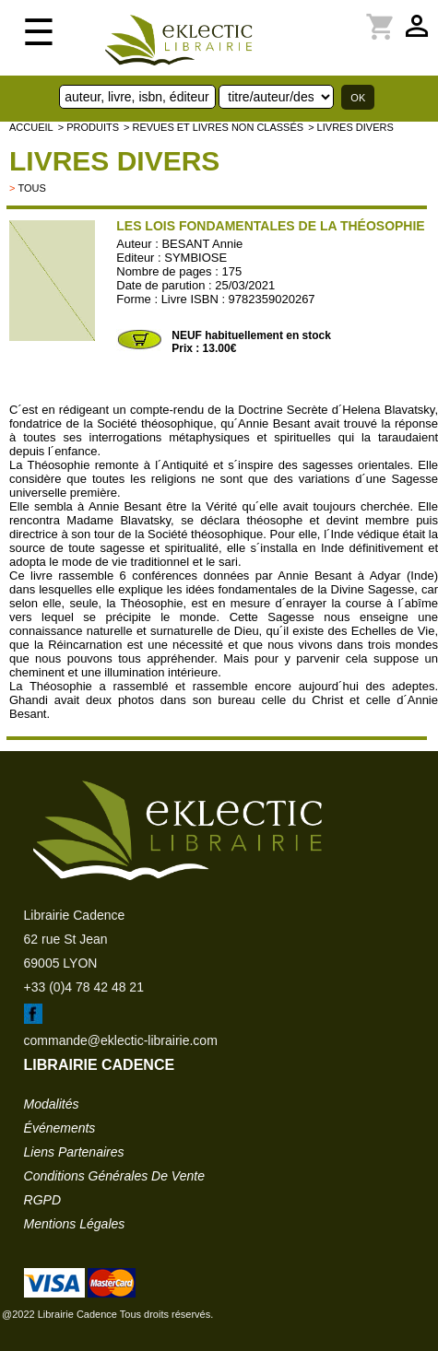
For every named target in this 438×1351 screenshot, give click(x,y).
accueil (31, 127)
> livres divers (351, 127)
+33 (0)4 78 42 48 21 (84, 987)
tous (31, 188)
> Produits (88, 127)
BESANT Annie (202, 244)
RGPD (42, 1199)
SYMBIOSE (195, 257)
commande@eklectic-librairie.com (121, 1040)
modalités (51, 1104)
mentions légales (74, 1223)
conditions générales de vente (114, 1176)
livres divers (114, 161)
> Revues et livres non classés (213, 127)
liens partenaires (74, 1152)
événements (60, 1128)
